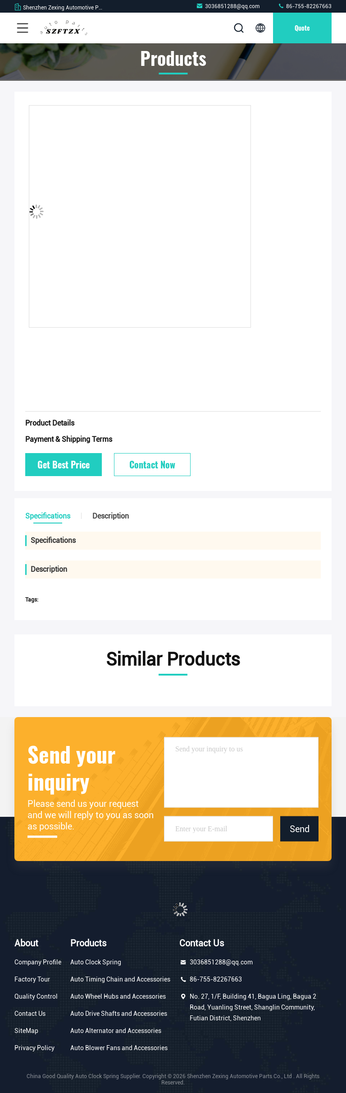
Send (300, 828)
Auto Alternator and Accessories (115, 1030)
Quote (302, 27)
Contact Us (30, 1013)
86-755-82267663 (305, 6)
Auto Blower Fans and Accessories (119, 1047)
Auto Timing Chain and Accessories (120, 979)
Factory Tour (32, 979)
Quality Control (36, 996)
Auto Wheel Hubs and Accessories (118, 996)
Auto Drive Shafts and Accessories (118, 1013)
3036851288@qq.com (228, 6)
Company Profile (37, 962)
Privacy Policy (34, 1047)
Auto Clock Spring (95, 962)
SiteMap (26, 1030)
